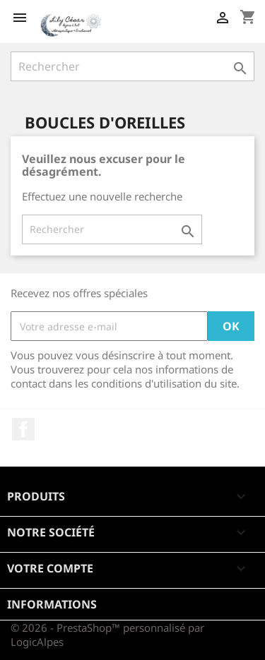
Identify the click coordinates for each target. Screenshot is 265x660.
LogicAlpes (37, 642)
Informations (52, 604)
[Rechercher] (132, 66)
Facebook (23, 429)
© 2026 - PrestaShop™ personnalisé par (107, 627)
